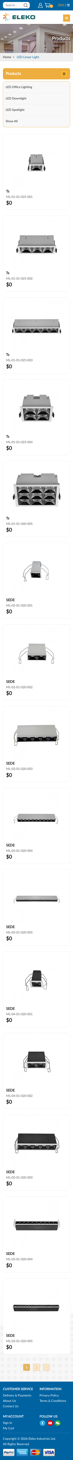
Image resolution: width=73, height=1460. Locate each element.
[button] (47, 5)
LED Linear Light (28, 57)
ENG (61, 5)
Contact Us (10, 1406)
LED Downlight (16, 98)
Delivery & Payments (17, 1395)
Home (7, 57)
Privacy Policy (49, 1395)
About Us (9, 1400)
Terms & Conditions (53, 1400)
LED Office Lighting (19, 87)
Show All (12, 121)
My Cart (8, 1428)
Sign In (7, 1422)
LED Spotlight (15, 109)
